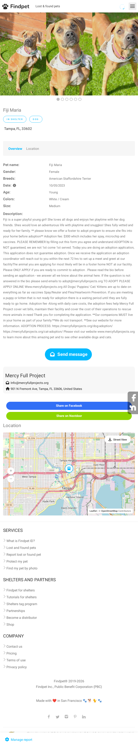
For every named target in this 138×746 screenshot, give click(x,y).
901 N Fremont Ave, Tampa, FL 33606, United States (46, 389)
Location (32, 149)
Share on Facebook (69, 406)
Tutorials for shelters (21, 597)
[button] (66, 464)
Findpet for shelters (20, 590)
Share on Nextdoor (69, 416)
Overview (15, 149)
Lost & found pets (48, 6)
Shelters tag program (21, 604)
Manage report (18, 740)
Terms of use (16, 660)
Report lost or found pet (23, 555)
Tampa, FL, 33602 (18, 129)
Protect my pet (17, 561)
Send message (68, 354)
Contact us (14, 646)
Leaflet (93, 511)
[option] (23, 53)
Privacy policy (16, 667)
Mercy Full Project (25, 375)
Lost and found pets (21, 548)
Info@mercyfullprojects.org (29, 383)
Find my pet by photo (21, 568)
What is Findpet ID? (20, 541)
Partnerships (15, 611)
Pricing (11, 653)
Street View (120, 439)
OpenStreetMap (109, 511)
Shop (10, 624)
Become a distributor (21, 618)
